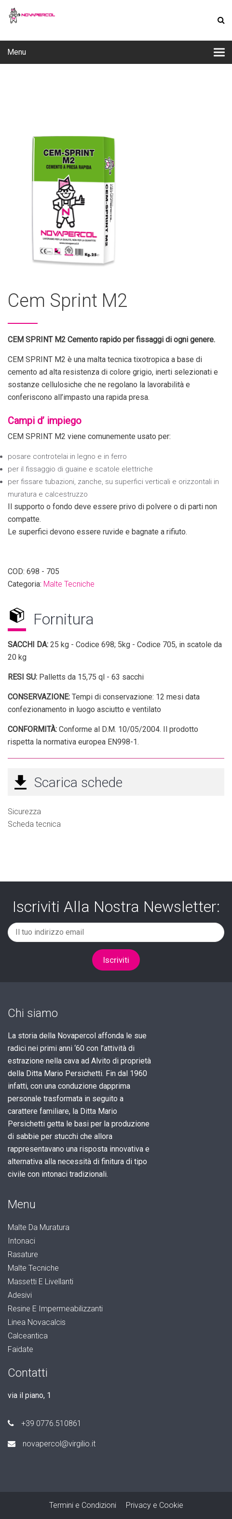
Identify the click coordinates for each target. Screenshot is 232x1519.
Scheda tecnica (34, 824)
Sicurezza (24, 811)
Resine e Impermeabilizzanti (55, 1308)
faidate (20, 1349)
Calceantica (28, 1335)
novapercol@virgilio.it (52, 1443)
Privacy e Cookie (154, 1505)
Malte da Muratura (38, 1227)
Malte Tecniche (69, 584)
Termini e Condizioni (82, 1505)
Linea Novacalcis (37, 1322)
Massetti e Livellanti (40, 1281)
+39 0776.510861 (45, 1423)
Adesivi (20, 1295)
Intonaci (21, 1241)
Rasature (23, 1254)
